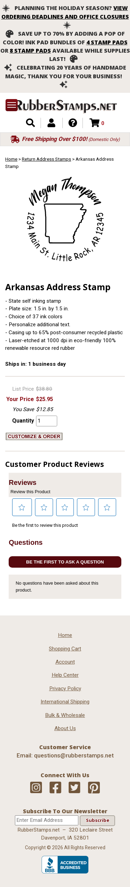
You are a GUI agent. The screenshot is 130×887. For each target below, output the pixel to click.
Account (65, 662)
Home (11, 159)
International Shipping (65, 702)
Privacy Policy (65, 688)
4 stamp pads (107, 42)
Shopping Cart (65, 649)
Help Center (65, 675)
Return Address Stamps (46, 159)
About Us (65, 728)
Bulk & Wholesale (65, 715)
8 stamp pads (30, 50)
